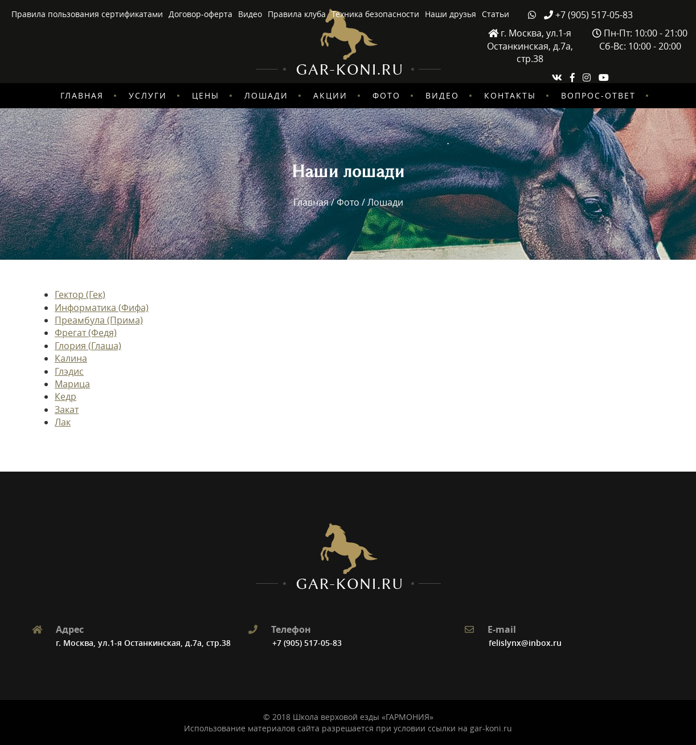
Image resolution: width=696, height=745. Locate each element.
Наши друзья (450, 14)
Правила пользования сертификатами (87, 14)
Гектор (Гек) (80, 294)
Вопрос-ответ (598, 95)
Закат (67, 409)
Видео (250, 14)
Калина (71, 358)
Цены (205, 95)
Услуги (148, 95)
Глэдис (69, 371)
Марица (72, 384)
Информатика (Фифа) (102, 307)
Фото (386, 95)
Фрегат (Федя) (86, 332)
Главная (82, 95)
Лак (63, 422)
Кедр (65, 396)
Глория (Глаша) (88, 345)
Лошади (266, 95)
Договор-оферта (200, 14)
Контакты (510, 95)
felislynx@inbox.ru (525, 642)
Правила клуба (297, 14)
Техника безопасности (375, 14)
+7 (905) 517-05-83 (307, 642)
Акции (330, 95)
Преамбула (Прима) (99, 320)
